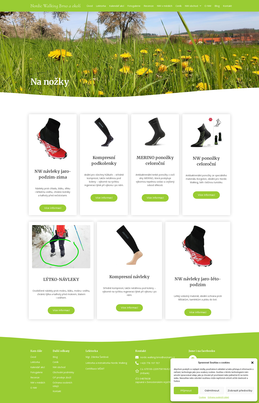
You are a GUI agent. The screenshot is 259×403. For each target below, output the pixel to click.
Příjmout (186, 390)
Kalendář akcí (116, 5)
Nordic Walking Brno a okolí (55, 6)
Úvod (90, 5)
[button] (252, 362)
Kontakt (227, 5)
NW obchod (193, 5)
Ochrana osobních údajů (218, 397)
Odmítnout (212, 390)
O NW (207, 5)
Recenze (149, 5)
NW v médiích (164, 5)
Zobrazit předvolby (240, 390)
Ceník (179, 5)
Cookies (202, 397)
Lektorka (101, 5)
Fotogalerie (133, 5)
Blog (217, 5)
